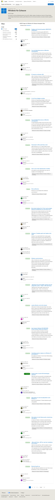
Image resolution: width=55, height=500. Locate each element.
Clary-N (24, 138)
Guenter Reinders (26, 178)
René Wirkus (25, 388)
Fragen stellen (50, 4)
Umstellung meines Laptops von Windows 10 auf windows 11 (41, 353)
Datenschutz (27, 495)
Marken (16, 496)
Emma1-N (24, 162)
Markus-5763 (25, 456)
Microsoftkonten (35, 189)
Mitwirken (22, 495)
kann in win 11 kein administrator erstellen (40, 168)
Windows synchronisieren (37, 258)
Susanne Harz (25, 274)
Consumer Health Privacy (36, 495)
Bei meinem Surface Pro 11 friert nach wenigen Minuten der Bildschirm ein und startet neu (41, 209)
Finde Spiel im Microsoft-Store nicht (39, 144)
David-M (24, 68)
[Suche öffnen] (49, 1)
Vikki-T (24, 367)
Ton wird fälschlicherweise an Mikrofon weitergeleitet (40, 51)
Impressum (11, 496)
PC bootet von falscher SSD (37, 74)
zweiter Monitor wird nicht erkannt (39, 305)
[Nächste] (44, 487)
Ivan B (24, 92)
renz (23, 295)
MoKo (24, 40)
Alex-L (24, 278)
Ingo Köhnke (25, 88)
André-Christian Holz (26, 248)
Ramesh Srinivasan (26, 460)
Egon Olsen (25, 197)
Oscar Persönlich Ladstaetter (27, 110)
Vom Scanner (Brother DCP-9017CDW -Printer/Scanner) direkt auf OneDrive (40, 329)
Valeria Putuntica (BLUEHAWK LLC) (29, 392)
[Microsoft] (2, 1)
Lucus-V (24, 346)
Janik (24, 432)
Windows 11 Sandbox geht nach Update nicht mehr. (41, 234)
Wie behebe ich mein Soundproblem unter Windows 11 (40, 398)
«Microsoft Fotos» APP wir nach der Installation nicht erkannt (42, 443)
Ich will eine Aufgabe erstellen (38, 98)
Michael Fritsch (25, 363)
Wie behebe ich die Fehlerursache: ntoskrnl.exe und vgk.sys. (41, 418)
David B (24, 158)
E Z (23, 475)
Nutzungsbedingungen (46, 495)
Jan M (24, 64)
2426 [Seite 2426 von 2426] (41, 487)
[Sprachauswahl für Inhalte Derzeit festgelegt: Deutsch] (3, 493)
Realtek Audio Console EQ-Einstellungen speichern (40, 374)
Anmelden (52, 1)
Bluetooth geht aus (35, 466)
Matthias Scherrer (26, 342)
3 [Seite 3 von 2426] (34, 487)
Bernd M (24, 223)
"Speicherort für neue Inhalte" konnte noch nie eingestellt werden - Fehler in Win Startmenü (41, 285)
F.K (23, 318)
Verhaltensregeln (4, 496)
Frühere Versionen (13, 495)
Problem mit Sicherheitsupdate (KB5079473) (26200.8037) (41, 30)
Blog (18, 495)
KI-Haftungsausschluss (5, 495)
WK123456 (25, 44)
